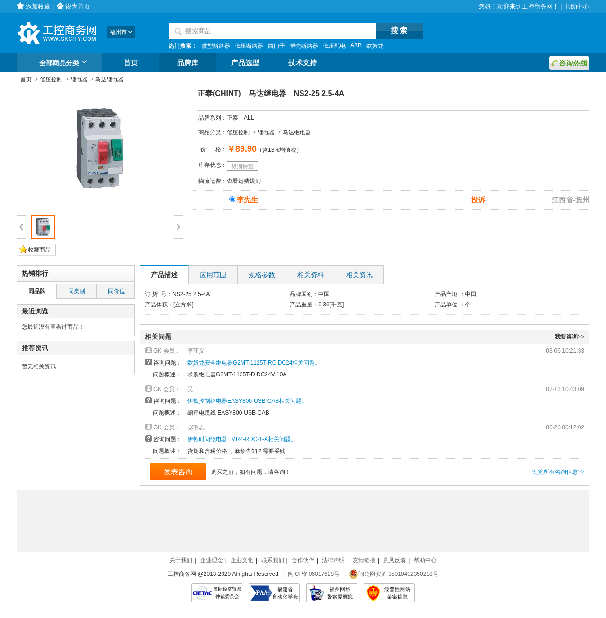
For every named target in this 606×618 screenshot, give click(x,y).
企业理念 (211, 560)
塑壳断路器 (304, 46)
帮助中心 (577, 6)
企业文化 (242, 560)
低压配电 (334, 46)
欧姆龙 (374, 46)
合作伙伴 (303, 560)
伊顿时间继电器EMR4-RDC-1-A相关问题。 (241, 439)
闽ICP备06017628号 (313, 574)
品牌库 (187, 63)
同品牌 (36, 291)
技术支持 (302, 63)
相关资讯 (359, 275)
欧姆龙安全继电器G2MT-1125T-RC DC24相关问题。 (254, 362)
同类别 (76, 291)
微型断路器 (216, 46)
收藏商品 (39, 249)
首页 (131, 63)
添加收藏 (38, 6)
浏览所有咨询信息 (558, 472)
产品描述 (164, 275)
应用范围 (213, 275)
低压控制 (51, 79)
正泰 (232, 117)
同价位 (116, 291)
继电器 (79, 79)
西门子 (276, 46)
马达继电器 (109, 79)
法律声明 (333, 560)
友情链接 (364, 560)
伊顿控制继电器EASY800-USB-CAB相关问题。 (247, 401)
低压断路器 (249, 46)
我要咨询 (569, 336)
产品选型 (245, 63)
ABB (356, 45)
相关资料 (310, 275)
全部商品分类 (64, 63)
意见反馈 (394, 560)
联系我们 (272, 560)
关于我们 (180, 560)
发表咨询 (178, 472)
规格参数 (262, 275)
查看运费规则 (244, 181)
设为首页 (77, 6)
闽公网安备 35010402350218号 (393, 574)
